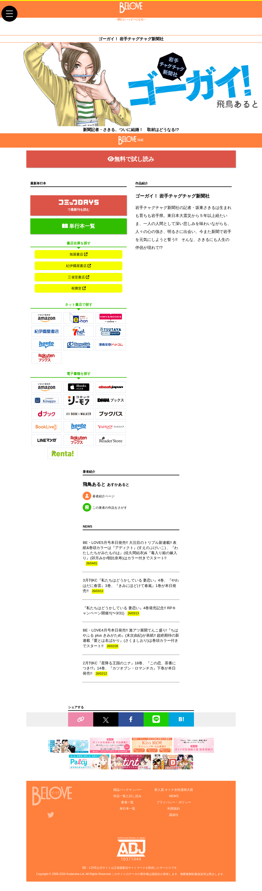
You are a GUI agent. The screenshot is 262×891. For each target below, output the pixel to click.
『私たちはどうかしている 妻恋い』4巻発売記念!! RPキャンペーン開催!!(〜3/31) (129, 611)
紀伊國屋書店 (78, 266)
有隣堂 (78, 289)
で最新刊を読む (79, 206)
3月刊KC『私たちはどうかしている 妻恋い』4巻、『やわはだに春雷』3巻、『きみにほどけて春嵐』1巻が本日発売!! (130, 586)
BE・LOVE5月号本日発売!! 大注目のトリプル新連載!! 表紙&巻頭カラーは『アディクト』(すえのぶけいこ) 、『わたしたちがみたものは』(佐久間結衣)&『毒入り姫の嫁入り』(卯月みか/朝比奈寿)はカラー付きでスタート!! (130, 554)
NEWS (173, 796)
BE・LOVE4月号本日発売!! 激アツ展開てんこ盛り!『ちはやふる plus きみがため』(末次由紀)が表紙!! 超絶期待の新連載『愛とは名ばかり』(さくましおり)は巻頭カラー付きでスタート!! (131, 638)
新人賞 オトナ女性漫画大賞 (173, 790)
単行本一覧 (78, 226)
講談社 (173, 815)
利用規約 (173, 808)
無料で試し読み (131, 159)
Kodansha (72, 874)
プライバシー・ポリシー (173, 802)
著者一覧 (127, 802)
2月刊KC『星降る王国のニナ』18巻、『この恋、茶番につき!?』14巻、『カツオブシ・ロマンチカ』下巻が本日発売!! (129, 669)
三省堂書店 (78, 277)
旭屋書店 (79, 254)
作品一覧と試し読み (127, 796)
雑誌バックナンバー (127, 790)
